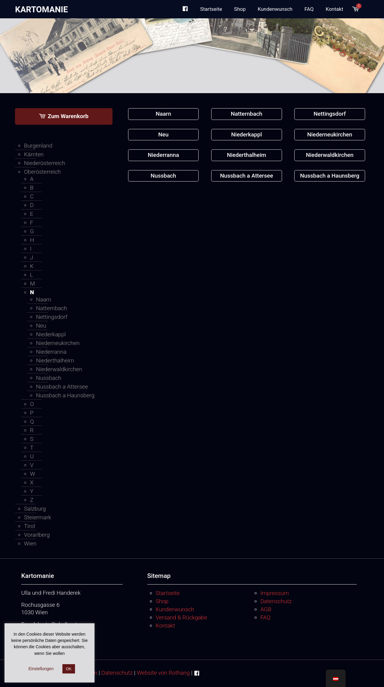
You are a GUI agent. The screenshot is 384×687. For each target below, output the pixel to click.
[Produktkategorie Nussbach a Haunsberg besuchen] (330, 176)
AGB (265, 609)
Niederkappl (51, 334)
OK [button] (69, 669)
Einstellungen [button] (41, 668)
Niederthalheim (55, 360)
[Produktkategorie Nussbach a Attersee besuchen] (247, 176)
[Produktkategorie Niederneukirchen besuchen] (330, 134)
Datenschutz (276, 601)
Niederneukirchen (58, 343)
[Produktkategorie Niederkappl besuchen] (247, 134)
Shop (162, 601)
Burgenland (38, 145)
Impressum (274, 593)
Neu (41, 325)
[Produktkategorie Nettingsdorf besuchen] (330, 114)
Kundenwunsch (175, 609)
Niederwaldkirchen (59, 369)
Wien (30, 543)
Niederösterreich (44, 163)
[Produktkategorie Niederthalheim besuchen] (247, 155)
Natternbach (51, 308)
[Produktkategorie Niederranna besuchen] (163, 155)
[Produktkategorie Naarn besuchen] (163, 114)
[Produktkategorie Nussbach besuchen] (163, 176)
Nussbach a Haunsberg (65, 395)
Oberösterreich (42, 171)
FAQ (265, 617)
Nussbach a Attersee (62, 386)
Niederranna (51, 351)
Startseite (168, 593)
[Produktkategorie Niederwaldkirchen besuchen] (330, 155)
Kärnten (34, 154)
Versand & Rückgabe (181, 617)
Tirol (29, 526)
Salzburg (35, 508)
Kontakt (165, 625)
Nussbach (48, 377)
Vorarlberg (37, 534)
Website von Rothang (163, 672)
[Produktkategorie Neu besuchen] (163, 134)
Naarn (43, 299)
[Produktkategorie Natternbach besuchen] (247, 114)
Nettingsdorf (51, 316)
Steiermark (37, 517)
